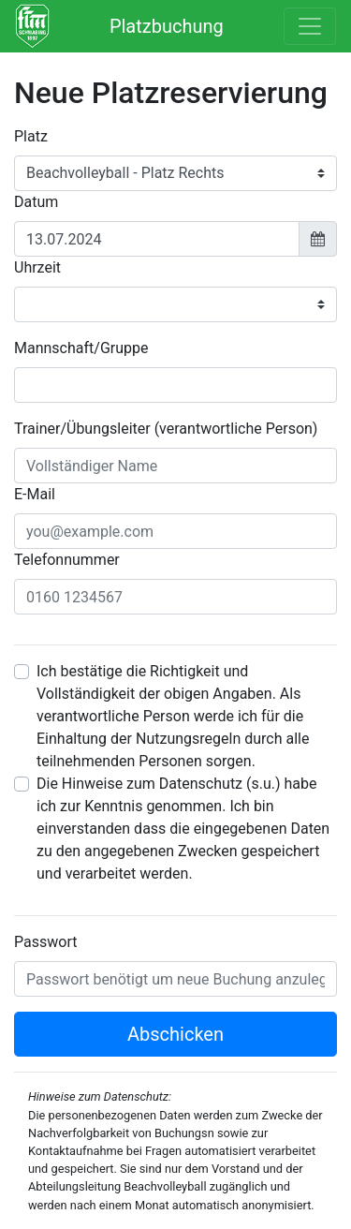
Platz (31, 136)
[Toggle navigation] (310, 26)
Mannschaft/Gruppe (81, 348)
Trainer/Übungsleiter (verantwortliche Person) (165, 428)
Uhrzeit (37, 267)
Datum (36, 202)
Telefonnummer (67, 560)
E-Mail (34, 494)
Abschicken (175, 1034)
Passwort (45, 942)
